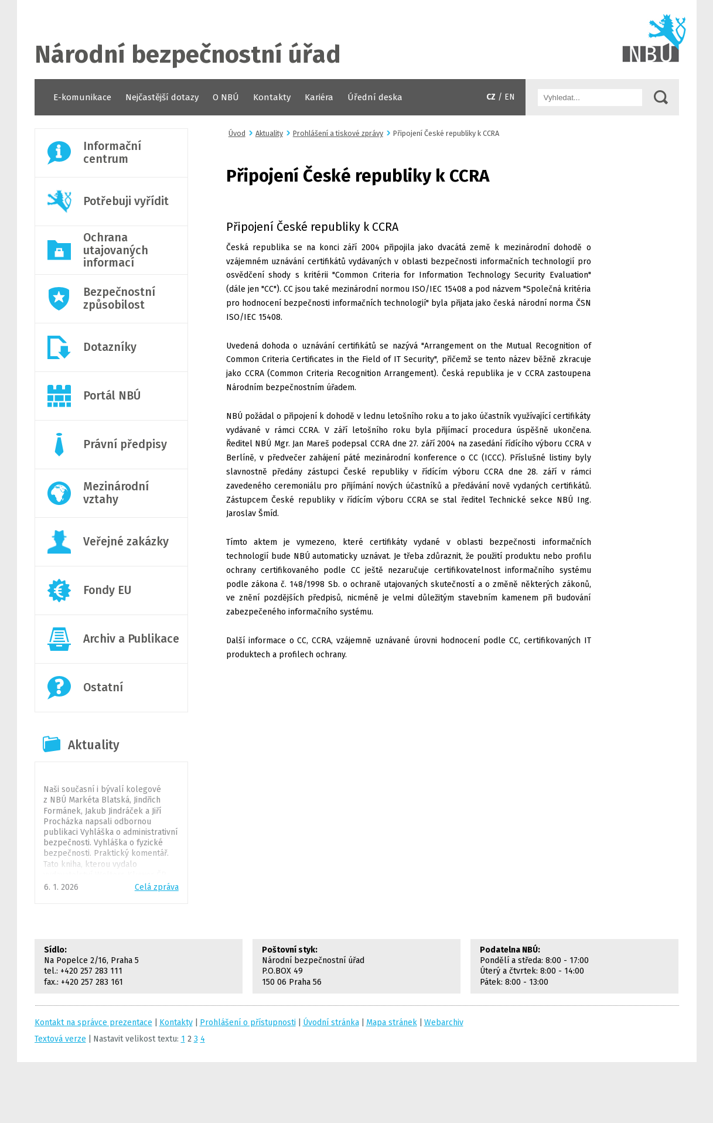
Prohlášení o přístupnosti (248, 1023)
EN (509, 97)
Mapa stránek (391, 1023)
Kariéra (319, 97)
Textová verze (60, 1039)
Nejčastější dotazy (162, 97)
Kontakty (272, 97)
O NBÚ (226, 97)
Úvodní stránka (357, 39)
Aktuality (94, 745)
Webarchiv (443, 1023)
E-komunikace (82, 97)
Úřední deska (374, 97)
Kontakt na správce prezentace (93, 1023)
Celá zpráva (157, 887)
